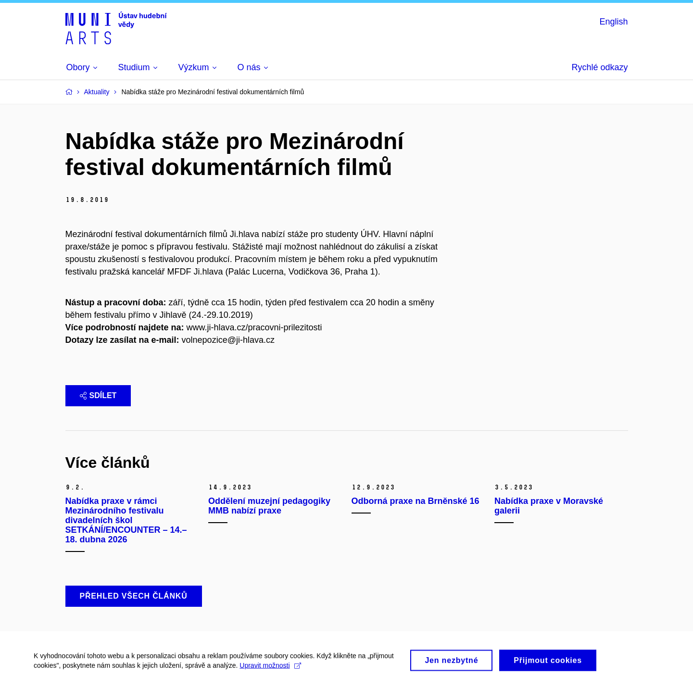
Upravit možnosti (270, 669)
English (613, 21)
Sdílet (98, 395)
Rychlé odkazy (599, 67)
